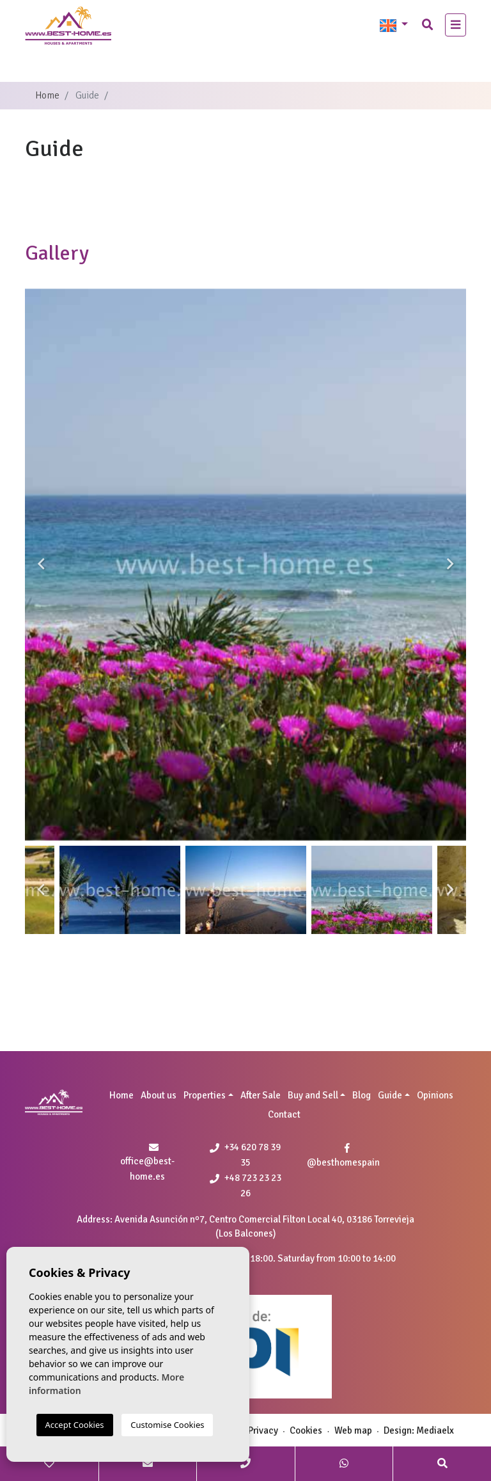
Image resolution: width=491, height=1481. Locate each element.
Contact (284, 1114)
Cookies (306, 1430)
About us (158, 1095)
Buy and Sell (313, 1095)
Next (450, 565)
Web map (353, 1430)
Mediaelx (435, 1430)
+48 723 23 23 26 (245, 1185)
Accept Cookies (74, 1424)
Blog (361, 1095)
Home (47, 95)
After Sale (260, 1095)
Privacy (263, 1430)
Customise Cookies (167, 1424)
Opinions (435, 1095)
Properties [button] (204, 1095)
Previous (41, 565)
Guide (390, 1095)
